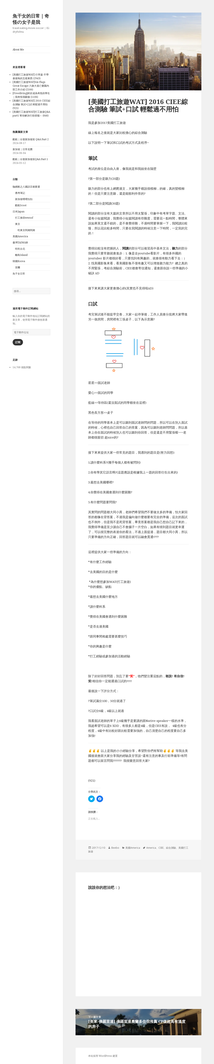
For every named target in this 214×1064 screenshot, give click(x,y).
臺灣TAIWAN (20, 242)
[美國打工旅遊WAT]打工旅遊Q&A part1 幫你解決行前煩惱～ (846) (31, 113)
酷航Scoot (20, 205)
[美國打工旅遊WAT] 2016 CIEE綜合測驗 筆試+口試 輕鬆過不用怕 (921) (31, 104)
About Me (18, 49)
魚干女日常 (19, 273)
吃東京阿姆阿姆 (26, 230)
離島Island (21, 255)
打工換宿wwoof (24, 217)
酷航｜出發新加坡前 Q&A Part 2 (31, 139)
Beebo (115, 848)
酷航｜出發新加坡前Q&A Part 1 (30, 159)
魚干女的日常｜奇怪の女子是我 (31, 19)
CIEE (161, 848)
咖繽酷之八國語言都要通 (26, 186)
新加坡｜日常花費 (22, 149)
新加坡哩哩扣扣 (23, 199)
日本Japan (18, 211)
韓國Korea (19, 261)
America (151, 848)
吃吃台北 (20, 248)
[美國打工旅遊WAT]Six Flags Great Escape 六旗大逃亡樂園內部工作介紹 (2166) (31, 85)
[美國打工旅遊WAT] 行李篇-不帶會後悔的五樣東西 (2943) (31, 76)
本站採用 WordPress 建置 (103, 1056)
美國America (20, 236)
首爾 (17, 267)
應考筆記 (20, 193)
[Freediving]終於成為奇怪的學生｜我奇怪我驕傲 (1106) (31, 95)
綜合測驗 (171, 848)
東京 (17, 224)
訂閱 (17, 342)
